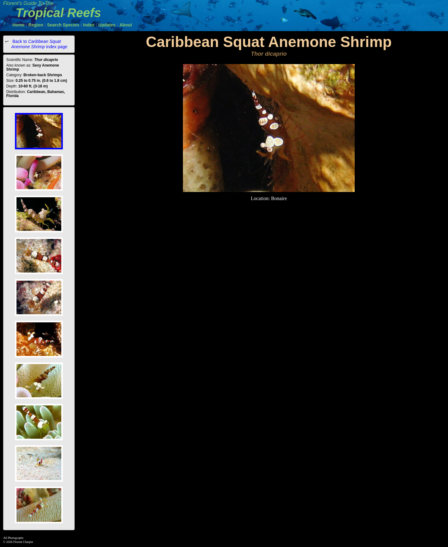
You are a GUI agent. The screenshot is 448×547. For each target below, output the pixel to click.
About (125, 24)
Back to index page (39, 44)
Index (89, 24)
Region (35, 24)
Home (18, 24)
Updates (106, 24)
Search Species (63, 24)
